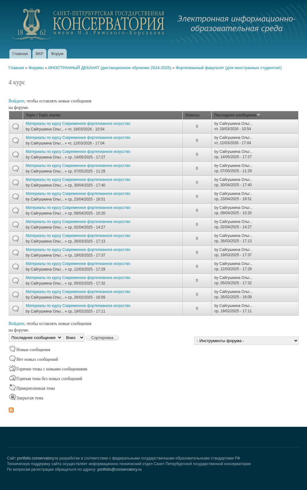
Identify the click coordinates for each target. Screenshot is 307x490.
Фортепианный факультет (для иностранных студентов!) (229, 67)
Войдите (17, 101)
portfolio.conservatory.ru (37, 458)
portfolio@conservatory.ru (120, 469)
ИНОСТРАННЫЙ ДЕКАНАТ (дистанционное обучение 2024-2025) (109, 67)
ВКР (39, 53)
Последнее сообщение (237, 115)
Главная (20, 53)
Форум (57, 53)
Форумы (36, 67)
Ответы (192, 115)
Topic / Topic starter (43, 115)
